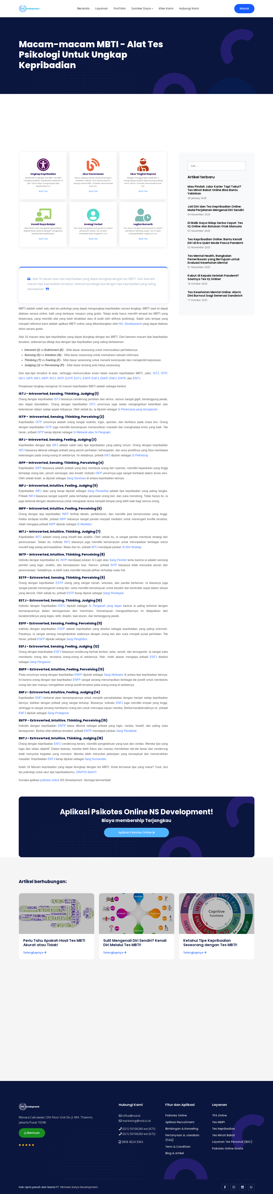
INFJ (37, 378)
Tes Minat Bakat (223, 1134)
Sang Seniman (76, 478)
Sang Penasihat (97, 491)
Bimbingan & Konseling (181, 1128)
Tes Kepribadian (223, 1128)
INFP (45, 378)
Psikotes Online (176, 1115)
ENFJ (113, 378)
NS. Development (130, 323)
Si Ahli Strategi (131, 547)
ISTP (164, 373)
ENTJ (136, 378)
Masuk (244, 8)
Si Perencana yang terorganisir (138, 409)
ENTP (122, 378)
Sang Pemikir (118, 560)
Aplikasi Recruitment (179, 1121)
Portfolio (120, 8)
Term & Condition (177, 1146)
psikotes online (49, 780)
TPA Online (219, 1115)
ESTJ (77, 378)
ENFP (104, 378)
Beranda (83, 8)
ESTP (69, 378)
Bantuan (32, 1131)
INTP (60, 378)
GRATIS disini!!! (86, 772)
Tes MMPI (218, 1121)
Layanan (101, 8)
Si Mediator (84, 524)
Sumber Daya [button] (141, 8)
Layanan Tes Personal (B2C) (232, 1141)
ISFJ (22, 378)
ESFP (86, 378)
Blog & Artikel (174, 1152)
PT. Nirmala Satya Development (77, 1186)
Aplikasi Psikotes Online (136, 832)
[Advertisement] (136, 123)
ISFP (29, 378)
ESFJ (95, 378)
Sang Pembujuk (113, 593)
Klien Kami (166, 8)
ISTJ (156, 373)
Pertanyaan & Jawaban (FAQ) (182, 1137)
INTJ (53, 378)
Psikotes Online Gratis (227, 1148)
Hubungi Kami (189, 8)
